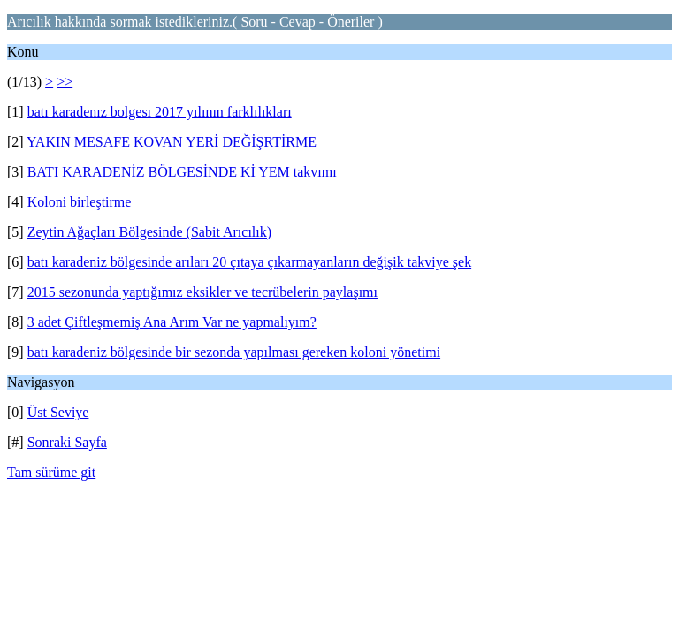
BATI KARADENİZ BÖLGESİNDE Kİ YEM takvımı (182, 171)
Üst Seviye (58, 412)
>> (64, 81)
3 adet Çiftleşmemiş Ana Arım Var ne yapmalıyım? (172, 321)
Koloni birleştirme (79, 201)
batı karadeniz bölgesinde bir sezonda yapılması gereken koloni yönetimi (233, 352)
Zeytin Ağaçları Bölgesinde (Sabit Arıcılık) (149, 231)
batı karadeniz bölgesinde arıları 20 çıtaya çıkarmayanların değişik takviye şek (249, 261)
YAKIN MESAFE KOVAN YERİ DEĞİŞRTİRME (172, 141)
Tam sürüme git (51, 472)
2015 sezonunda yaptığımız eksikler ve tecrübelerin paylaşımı (202, 291)
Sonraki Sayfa (67, 442)
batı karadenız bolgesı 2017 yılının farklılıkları (159, 111)
